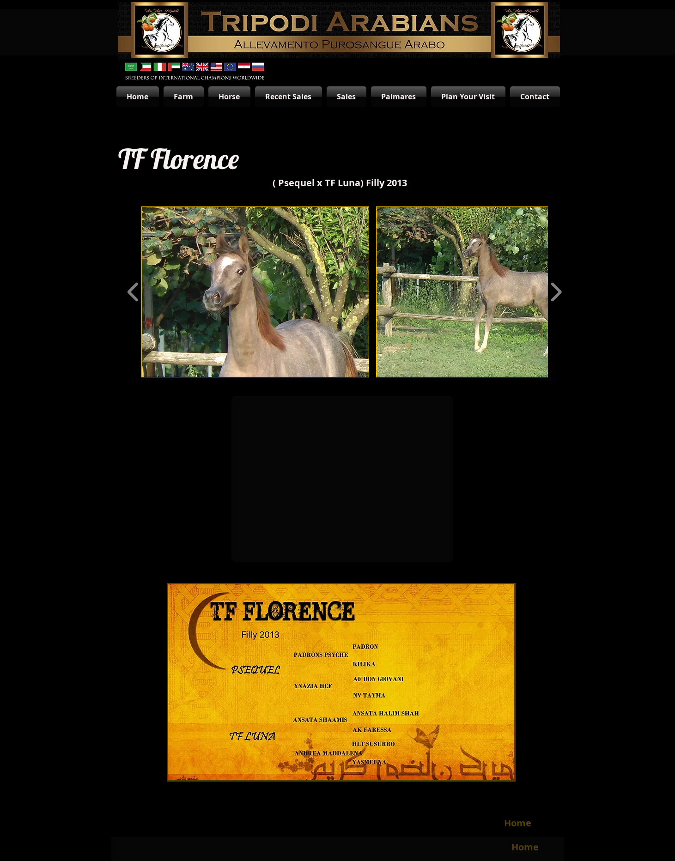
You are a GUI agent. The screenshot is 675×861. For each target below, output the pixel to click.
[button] (255, 291)
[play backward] (133, 292)
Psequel (296, 182)
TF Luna (342, 182)
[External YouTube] (342, 479)
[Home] (518, 823)
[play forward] (556, 292)
